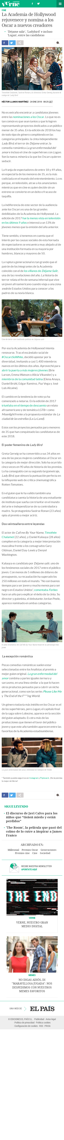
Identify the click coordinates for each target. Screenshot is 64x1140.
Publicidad (39, 1019)
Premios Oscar (30, 850)
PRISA (48, 1025)
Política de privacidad (24, 1022)
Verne (10, 3)
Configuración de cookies (26, 1025)
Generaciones (48, 850)
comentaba (45, 589)
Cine (34, 853)
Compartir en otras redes (20, 42)
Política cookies (43, 1022)
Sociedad (45, 853)
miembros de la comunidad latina (22, 379)
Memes (32, 975)
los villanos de (41, 270)
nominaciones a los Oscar (28, 116)
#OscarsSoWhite (12, 357)
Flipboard (44, 778)
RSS (41, 1025)
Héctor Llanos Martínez (15, 102)
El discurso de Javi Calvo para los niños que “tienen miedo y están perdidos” (32, 817)
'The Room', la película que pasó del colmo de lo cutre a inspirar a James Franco (34, 831)
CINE (4, 10)
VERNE (32, 917)
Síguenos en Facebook (32, 3)
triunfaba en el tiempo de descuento (24, 405)
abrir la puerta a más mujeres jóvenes (25, 370)
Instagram (33, 778)
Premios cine (22, 853)
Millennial (13, 850)
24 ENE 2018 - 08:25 (41, 102)
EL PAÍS (42, 1008)
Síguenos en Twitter (38, 3)
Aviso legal (51, 1019)
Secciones (60, 3)
